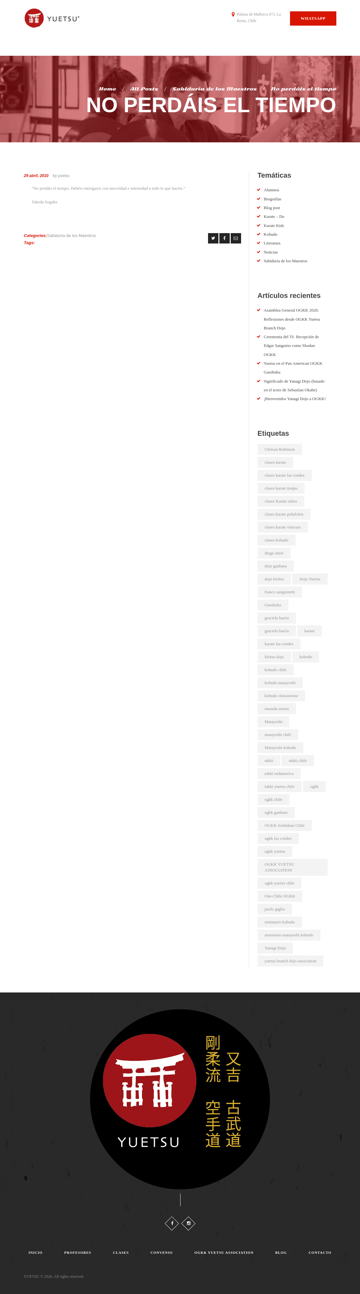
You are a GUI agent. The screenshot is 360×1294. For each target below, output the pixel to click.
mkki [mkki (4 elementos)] (269, 760)
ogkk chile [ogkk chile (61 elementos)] (274, 799)
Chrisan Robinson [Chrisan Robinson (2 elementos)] (280, 449)
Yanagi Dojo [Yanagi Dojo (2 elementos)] (275, 947)
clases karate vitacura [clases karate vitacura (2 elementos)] (283, 527)
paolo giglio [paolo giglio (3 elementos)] (275, 909)
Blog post (272, 207)
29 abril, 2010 (36, 175)
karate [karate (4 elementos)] (309, 630)
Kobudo (270, 234)
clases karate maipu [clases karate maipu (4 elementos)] (281, 488)
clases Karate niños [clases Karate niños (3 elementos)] (281, 501)
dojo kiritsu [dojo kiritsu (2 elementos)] (274, 578)
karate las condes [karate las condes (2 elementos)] (279, 643)
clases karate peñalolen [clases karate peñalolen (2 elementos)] (284, 514)
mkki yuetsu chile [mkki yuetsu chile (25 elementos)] (280, 786)
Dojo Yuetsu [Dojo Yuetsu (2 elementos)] (309, 578)
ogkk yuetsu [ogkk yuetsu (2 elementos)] (275, 851)
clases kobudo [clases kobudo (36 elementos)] (276, 540)
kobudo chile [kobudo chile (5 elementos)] (276, 669)
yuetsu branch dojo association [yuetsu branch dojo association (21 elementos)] (291, 960)
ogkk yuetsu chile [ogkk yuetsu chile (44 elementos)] (280, 883)
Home (107, 89)
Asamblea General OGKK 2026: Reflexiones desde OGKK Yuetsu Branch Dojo (292, 319)
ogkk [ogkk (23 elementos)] (314, 786)
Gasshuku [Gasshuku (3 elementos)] (273, 604)
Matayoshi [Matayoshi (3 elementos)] (274, 721)
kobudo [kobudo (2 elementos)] (305, 656)
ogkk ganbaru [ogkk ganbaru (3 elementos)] (276, 812)
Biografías (272, 198)
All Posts (144, 89)
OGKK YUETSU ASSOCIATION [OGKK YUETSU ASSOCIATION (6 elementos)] (280, 867)
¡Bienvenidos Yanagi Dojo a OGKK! (295, 398)
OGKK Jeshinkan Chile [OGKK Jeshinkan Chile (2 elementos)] (285, 825)
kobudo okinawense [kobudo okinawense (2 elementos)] (281, 695)
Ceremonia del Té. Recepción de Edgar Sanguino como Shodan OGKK (291, 345)
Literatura (272, 243)
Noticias (271, 252)
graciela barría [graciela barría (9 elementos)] (277, 630)
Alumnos (271, 189)
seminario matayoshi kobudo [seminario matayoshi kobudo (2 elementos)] (289, 934)
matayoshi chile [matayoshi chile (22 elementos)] (278, 734)
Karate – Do (274, 216)
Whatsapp (313, 18)
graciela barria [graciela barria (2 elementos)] (277, 617)
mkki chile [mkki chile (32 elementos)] (298, 760)
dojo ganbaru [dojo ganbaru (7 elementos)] (276, 566)
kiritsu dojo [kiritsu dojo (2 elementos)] (274, 656)
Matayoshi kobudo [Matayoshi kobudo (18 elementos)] (280, 747)
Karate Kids (274, 225)
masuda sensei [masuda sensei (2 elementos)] (277, 708)
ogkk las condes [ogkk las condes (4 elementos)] (278, 838)
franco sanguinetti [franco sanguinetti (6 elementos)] (280, 591)
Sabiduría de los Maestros (214, 89)
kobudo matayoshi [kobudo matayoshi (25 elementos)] (280, 682)
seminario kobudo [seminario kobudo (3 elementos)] (280, 922)
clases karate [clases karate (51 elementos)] (275, 462)
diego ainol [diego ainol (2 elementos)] (274, 553)
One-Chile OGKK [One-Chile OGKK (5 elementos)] (280, 896)
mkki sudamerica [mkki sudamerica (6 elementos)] (279, 773)
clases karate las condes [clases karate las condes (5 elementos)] (285, 475)
